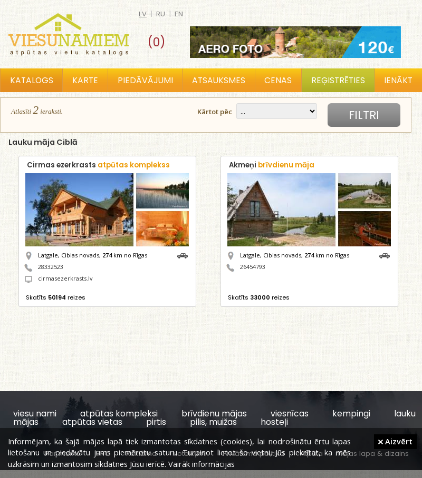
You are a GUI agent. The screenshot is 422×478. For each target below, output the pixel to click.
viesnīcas (290, 413)
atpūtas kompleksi (119, 413)
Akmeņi (271, 165)
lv (143, 14)
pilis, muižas (213, 422)
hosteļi (274, 422)
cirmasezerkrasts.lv (65, 278)
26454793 (252, 267)
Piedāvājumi (145, 80)
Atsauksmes (218, 80)
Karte (85, 80)
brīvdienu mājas (214, 413)
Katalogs (31, 80)
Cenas (278, 80)
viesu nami (34, 413)
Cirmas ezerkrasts (98, 165)
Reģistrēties (338, 80)
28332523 (50, 267)
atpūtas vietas (92, 422)
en (179, 14)
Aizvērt (395, 441)
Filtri (364, 115)
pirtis (156, 422)
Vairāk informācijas (201, 464)
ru (160, 14)
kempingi (351, 413)
